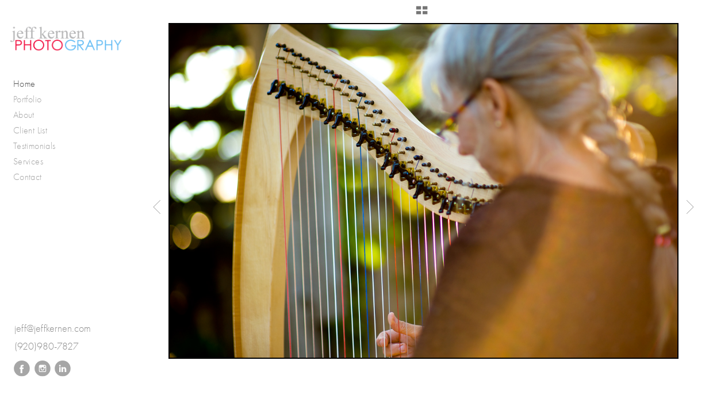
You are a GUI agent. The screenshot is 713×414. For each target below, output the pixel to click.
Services (28, 161)
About (23, 114)
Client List (30, 130)
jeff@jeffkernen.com (52, 329)
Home (24, 83)
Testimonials (34, 145)
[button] (422, 14)
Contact (27, 176)
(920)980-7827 (46, 346)
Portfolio (33, 99)
